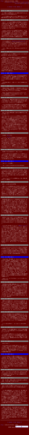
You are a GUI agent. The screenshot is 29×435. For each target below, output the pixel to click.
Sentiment (25, 2)
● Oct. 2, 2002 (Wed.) (7, 21)
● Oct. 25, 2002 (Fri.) (7, 346)
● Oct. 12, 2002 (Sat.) (7, 164)
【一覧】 (14, 7)
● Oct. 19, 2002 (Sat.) (7, 261)
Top (6, 2)
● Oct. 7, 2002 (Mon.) (7, 88)
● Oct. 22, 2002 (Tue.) (7, 303)
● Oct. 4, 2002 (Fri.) (7, 53)
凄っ (6, 166)
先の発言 (9, 140)
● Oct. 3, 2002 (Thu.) (7, 40)
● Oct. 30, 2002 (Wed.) (7, 390)
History (10, 2)
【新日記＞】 (19, 7)
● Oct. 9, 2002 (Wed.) (7, 112)
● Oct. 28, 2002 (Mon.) (7, 375)
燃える (8, 138)
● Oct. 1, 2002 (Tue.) (7, 11)
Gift (27, 3)
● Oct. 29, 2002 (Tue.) (7, 384)
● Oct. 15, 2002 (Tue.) (7, 185)
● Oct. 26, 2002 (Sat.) (7, 359)
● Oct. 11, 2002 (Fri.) (7, 152)
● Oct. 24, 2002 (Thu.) (7, 332)
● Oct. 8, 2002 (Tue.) (7, 99)
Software (18, 3)
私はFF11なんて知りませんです (19, 42)
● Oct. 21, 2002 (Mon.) (7, 286)
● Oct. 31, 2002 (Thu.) (7, 411)
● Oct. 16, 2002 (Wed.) (7, 201)
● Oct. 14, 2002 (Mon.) (7, 171)
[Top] (2, 1)
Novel (23, 3)
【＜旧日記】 (10, 7)
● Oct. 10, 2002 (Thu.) (7, 135)
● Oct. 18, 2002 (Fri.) (7, 249)
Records (16, 2)
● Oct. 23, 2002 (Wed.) (7, 317)
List (20, 2)
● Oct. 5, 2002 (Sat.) (7, 75)
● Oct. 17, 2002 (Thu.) (7, 219)
